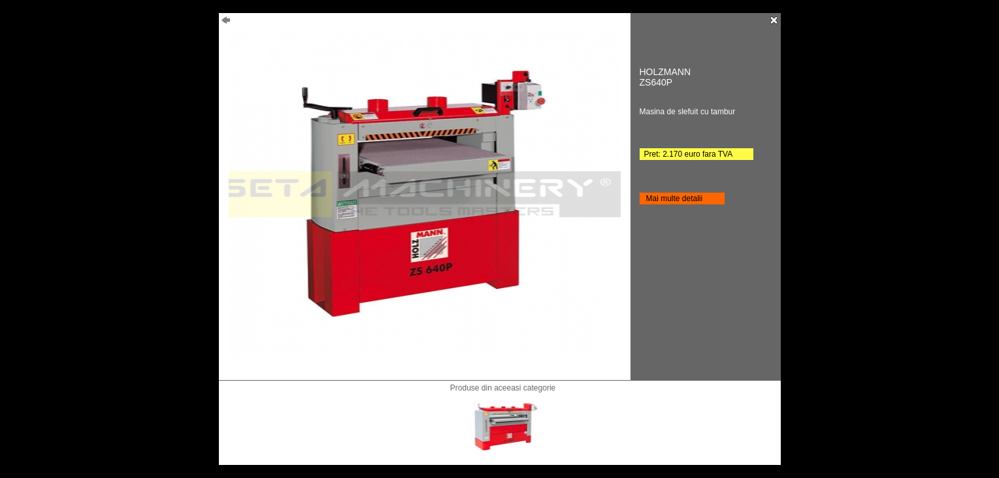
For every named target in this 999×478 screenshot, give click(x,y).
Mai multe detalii (674, 198)
